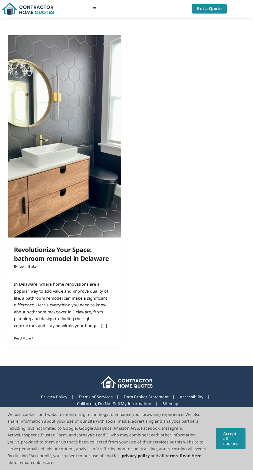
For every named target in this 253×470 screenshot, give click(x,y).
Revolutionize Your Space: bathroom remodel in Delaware (61, 254)
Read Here (191, 455)
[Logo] (28, 4)
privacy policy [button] (136, 455)
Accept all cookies (230, 438)
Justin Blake (28, 266)
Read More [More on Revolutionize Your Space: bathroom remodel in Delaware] (22, 338)
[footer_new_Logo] (126, 374)
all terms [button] (168, 455)
